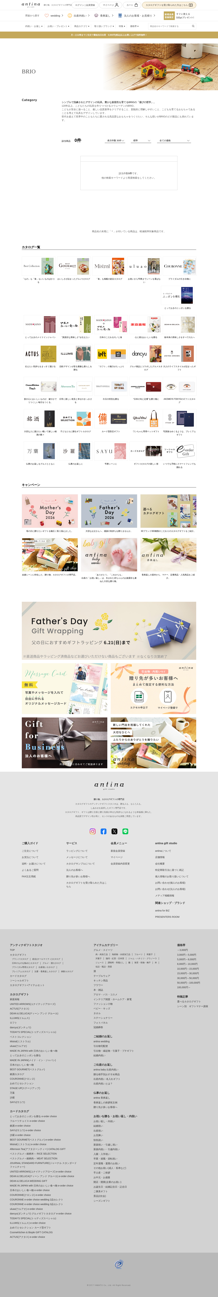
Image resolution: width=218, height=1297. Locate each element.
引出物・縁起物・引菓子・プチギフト (114, 1050)
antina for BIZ (162, 910)
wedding (52, 16)
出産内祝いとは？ (103, 1083)
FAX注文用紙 (29, 876)
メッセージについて (77, 857)
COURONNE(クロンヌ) (22, 1078)
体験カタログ (67, 971)
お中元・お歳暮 (102, 1177)
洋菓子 (99, 958)
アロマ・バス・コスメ (105, 994)
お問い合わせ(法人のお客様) (170, 889)
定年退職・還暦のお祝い (107, 1163)
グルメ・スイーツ (103, 950)
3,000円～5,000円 (186, 954)
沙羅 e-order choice (20, 1135)
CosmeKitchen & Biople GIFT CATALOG (31, 1232)
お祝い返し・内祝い (104, 1121)
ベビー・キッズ (102, 1008)
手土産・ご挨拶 (102, 1172)
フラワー (98, 985)
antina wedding (102, 1041)
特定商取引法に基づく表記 (169, 870)
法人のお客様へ (74, 870)
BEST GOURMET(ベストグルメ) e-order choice (35, 1139)
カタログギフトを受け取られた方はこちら (169, 5)
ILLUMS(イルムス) (20, 1018)
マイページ (111, 5)
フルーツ (138, 954)
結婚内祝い (99, 1055)
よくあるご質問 (30, 870)
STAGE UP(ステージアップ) (25, 1088)
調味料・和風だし (116, 962)
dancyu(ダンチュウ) (20, 1027)
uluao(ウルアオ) (18, 1046)
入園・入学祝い (102, 1154)
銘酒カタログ (17, 1074)
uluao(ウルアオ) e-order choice (26, 1209)
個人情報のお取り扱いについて (172, 876)
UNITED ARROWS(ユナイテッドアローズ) (33, 1004)
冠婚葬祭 (98, 1027)
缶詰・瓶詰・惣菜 (104, 966)
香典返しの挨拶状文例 (105, 1102)
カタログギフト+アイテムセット (27, 985)
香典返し (102, 16)
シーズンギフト (102, 1200)
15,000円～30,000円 (188, 973)
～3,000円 (182, 950)
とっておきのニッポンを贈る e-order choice (33, 1116)
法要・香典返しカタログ (45, 971)
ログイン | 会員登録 (85, 5)
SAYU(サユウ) (17, 1102)
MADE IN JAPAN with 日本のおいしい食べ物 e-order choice (41, 1185)
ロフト (13, 1022)
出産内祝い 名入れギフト (107, 1079)
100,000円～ (184, 987)
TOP (12, 950)
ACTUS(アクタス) (19, 1008)
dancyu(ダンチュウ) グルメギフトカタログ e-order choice (41, 1213)
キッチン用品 (101, 980)
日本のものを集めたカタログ (25, 963)
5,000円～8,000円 (186, 959)
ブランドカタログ (20, 959)
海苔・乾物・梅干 (142, 962)
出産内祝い (77, 16)
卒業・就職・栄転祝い (105, 1158)
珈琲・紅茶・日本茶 (115, 958)
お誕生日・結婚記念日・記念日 (110, 1186)
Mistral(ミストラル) (20, 1041)
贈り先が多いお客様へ (78, 876)
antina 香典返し (102, 1097)
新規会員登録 (118, 850)
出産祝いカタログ (46, 967)
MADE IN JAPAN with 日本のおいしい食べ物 (33, 1050)
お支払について (30, 857)
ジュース (100, 962)
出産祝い (98, 1130)
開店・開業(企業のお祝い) (107, 1182)
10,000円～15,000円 (188, 968)
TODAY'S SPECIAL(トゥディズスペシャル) (33, 1032)
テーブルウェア (102, 976)
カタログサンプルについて (80, 863)
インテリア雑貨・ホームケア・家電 (113, 999)
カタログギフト (18, 954)
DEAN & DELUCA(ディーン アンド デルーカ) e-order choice (42, 1176)
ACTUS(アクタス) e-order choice (27, 1237)
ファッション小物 (103, 1004)
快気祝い (98, 1140)
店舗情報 (160, 857)
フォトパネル (101, 1022)
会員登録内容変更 (120, 863)
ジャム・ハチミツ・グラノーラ (142, 958)
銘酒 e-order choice (20, 1125)
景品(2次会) (100, 1196)
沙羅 (12, 1097)
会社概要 (160, 863)
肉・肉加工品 (102, 954)
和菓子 (150, 954)
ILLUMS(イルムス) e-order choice (27, 1223)
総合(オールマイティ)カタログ (46, 959)
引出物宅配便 (101, 1046)
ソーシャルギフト (19, 980)
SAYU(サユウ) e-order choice (25, 1130)
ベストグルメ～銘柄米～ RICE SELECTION (33, 1153)
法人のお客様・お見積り (135, 16)
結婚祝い (98, 1126)
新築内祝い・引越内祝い (107, 1149)
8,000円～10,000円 (187, 964)
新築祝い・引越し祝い (105, 1144)
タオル (97, 1013)
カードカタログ (18, 976)
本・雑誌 (98, 990)
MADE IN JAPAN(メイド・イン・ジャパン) (33, 1060)
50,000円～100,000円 (188, 982)
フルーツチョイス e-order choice (27, 1121)
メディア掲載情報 (164, 895)
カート (132, 5)
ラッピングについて (77, 850)
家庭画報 (14, 999)
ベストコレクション (20, 1036)
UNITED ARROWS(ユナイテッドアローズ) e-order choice (40, 1171)
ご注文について (30, 850)
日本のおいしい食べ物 (22, 1064)
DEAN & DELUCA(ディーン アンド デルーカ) (34, 1013)
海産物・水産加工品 (121, 954)
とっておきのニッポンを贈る (25, 1055)
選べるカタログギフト (189, 1001)
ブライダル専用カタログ (23, 967)
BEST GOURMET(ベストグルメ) (27, 1069)
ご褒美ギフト (101, 1191)
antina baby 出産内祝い (106, 1069)
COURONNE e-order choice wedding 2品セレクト (36, 1199)
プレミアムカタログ (21, 971)
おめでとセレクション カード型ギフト (30, 1227)
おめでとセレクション (22, 1083)
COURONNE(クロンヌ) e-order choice (30, 1195)
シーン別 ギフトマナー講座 (192, 1006)
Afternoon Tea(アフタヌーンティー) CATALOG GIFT (38, 1149)
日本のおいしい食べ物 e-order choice (30, 1190)
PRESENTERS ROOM (167, 917)
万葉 (12, 1092)
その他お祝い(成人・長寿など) (110, 1168)
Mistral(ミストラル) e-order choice (28, 1144)
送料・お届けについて (34, 863)
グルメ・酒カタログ (52, 963)
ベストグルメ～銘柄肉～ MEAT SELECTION (33, 1158)
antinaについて (163, 850)
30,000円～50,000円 (188, 978)
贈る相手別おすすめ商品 (107, 1074)
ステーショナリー (103, 1018)
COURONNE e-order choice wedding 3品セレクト (36, 1204)
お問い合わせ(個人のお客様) (170, 882)
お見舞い (98, 1135)
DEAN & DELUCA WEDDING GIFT (28, 1181)
